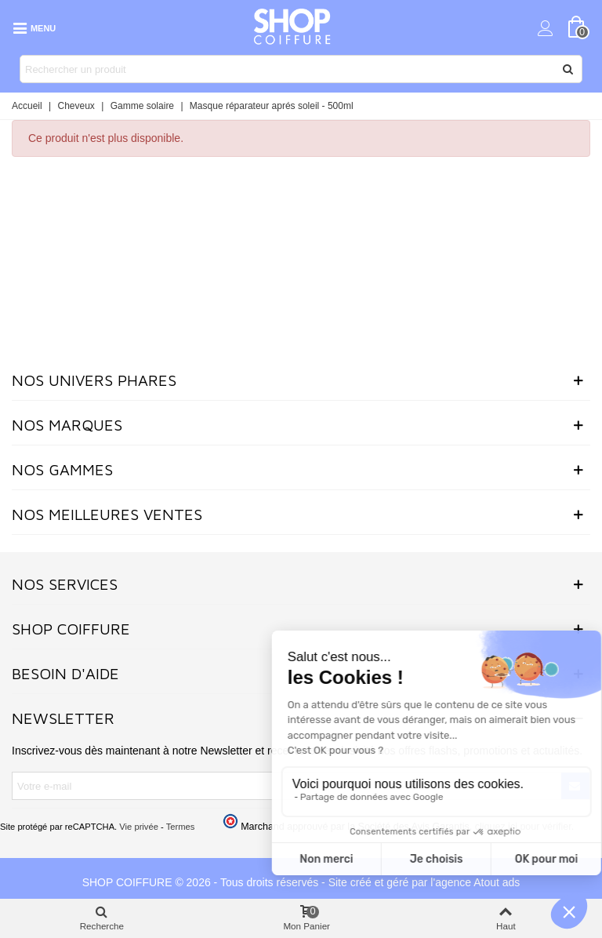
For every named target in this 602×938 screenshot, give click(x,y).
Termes (180, 826)
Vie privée (138, 826)
